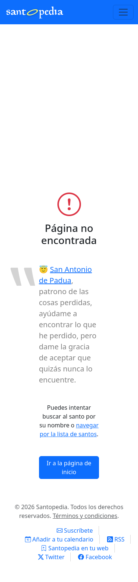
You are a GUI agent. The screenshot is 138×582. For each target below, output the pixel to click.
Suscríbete (75, 530)
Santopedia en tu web (75, 548)
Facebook (95, 557)
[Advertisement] (69, 112)
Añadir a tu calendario (59, 539)
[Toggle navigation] (123, 12)
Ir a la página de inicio (69, 467)
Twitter (51, 557)
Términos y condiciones (85, 516)
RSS (116, 539)
